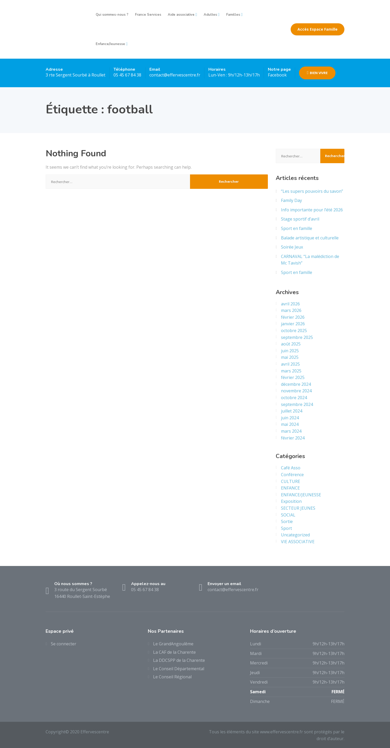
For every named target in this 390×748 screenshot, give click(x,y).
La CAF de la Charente (174, 652)
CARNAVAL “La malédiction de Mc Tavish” (310, 260)
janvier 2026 (293, 324)
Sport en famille (296, 228)
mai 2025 (290, 357)
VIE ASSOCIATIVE (298, 541)
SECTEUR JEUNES (298, 508)
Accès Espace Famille (317, 29)
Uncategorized (295, 535)
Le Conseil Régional (172, 677)
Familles (233, 14)
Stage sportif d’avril (300, 219)
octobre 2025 (294, 330)
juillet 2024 (291, 411)
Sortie (287, 521)
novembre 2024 (296, 391)
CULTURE (290, 481)
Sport (286, 528)
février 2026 (293, 317)
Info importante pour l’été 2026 (312, 210)
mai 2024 (290, 424)
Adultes (210, 14)
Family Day (291, 200)
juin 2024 (290, 418)
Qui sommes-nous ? (112, 14)
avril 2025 (290, 364)
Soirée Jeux (292, 247)
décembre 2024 (296, 384)
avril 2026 (290, 304)
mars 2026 (291, 310)
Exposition (291, 501)
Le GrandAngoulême (173, 644)
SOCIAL (288, 515)
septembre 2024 (297, 404)
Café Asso (290, 468)
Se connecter (63, 644)
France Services (148, 14)
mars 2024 (291, 431)
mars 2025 (291, 371)
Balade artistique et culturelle (310, 238)
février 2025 (293, 377)
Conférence (292, 474)
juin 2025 (290, 351)
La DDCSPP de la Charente (179, 660)
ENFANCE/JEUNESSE (301, 495)
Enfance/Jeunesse (110, 44)
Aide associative (181, 14)
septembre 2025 (297, 337)
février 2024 (293, 438)
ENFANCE (290, 488)
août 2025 (291, 344)
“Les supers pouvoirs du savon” (312, 191)
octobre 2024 (294, 397)
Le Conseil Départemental (178, 669)
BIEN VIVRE (317, 72)
